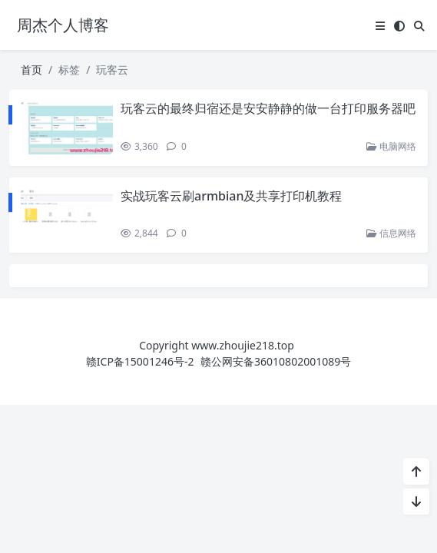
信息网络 (391, 233)
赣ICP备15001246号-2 (140, 361)
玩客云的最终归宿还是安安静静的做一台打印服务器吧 (268, 108)
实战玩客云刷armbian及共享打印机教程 (232, 195)
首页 (31, 69)
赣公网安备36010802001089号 (275, 361)
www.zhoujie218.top (242, 345)
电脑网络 (391, 146)
